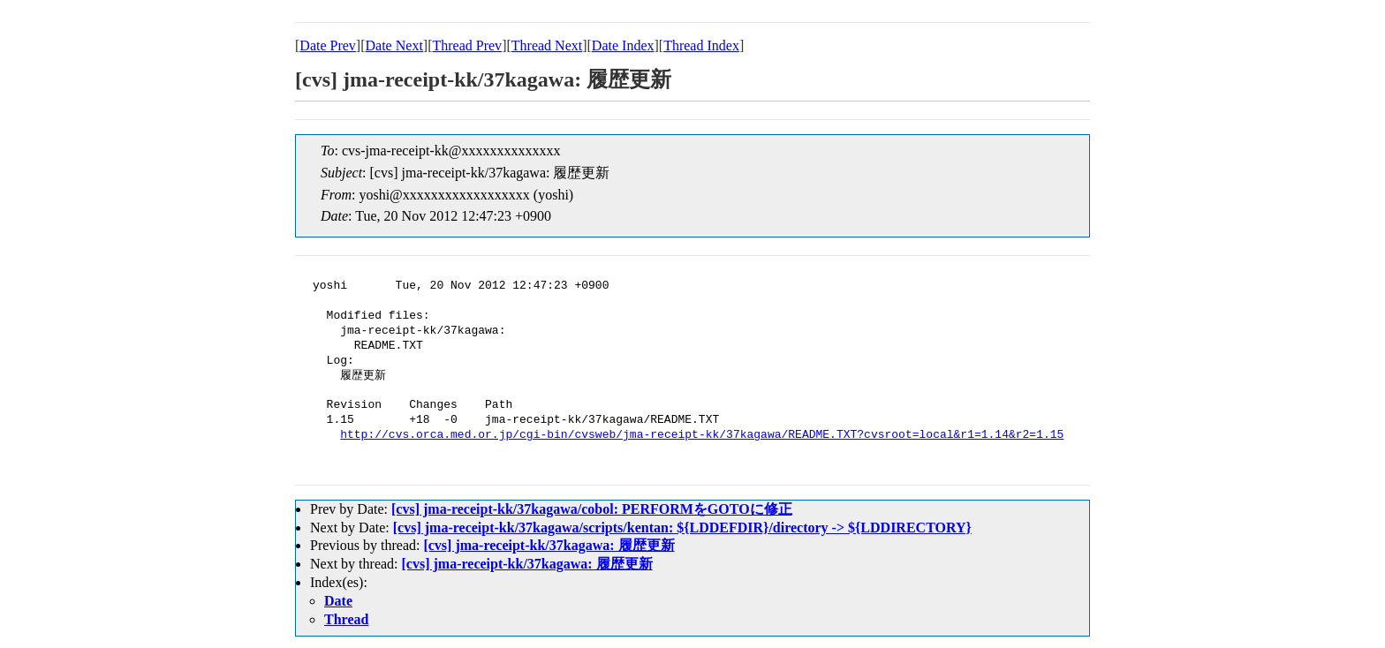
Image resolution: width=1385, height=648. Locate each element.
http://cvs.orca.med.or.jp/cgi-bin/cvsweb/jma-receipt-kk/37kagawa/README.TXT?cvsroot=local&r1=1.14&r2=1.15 (701, 435)
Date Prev (327, 45)
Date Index (623, 45)
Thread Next (546, 45)
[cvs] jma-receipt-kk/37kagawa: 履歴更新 (548, 545)
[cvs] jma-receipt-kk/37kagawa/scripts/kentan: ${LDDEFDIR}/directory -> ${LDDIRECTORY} (682, 527)
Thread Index (701, 45)
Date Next (394, 45)
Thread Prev (467, 45)
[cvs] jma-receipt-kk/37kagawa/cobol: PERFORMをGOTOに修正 (591, 508)
